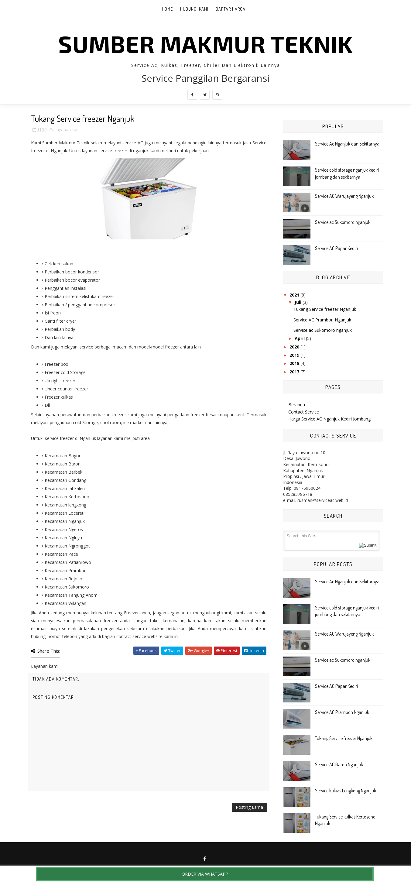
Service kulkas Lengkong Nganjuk (345, 791)
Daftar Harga (230, 9)
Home (167, 9)
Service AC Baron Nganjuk (339, 764)
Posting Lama (249, 807)
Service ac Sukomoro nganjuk (342, 222)
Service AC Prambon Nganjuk (322, 320)
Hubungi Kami (194, 9)
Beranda (296, 404)
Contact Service (303, 412)
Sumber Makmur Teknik (205, 43)
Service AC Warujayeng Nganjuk (344, 196)
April (300, 338)
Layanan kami (67, 129)
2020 (294, 347)
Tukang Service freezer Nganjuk (324, 309)
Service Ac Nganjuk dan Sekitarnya (347, 144)
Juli (298, 302)
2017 (294, 372)
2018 (294, 363)
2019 (294, 355)
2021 (294, 295)
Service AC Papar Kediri (336, 248)
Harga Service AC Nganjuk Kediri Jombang (329, 419)
